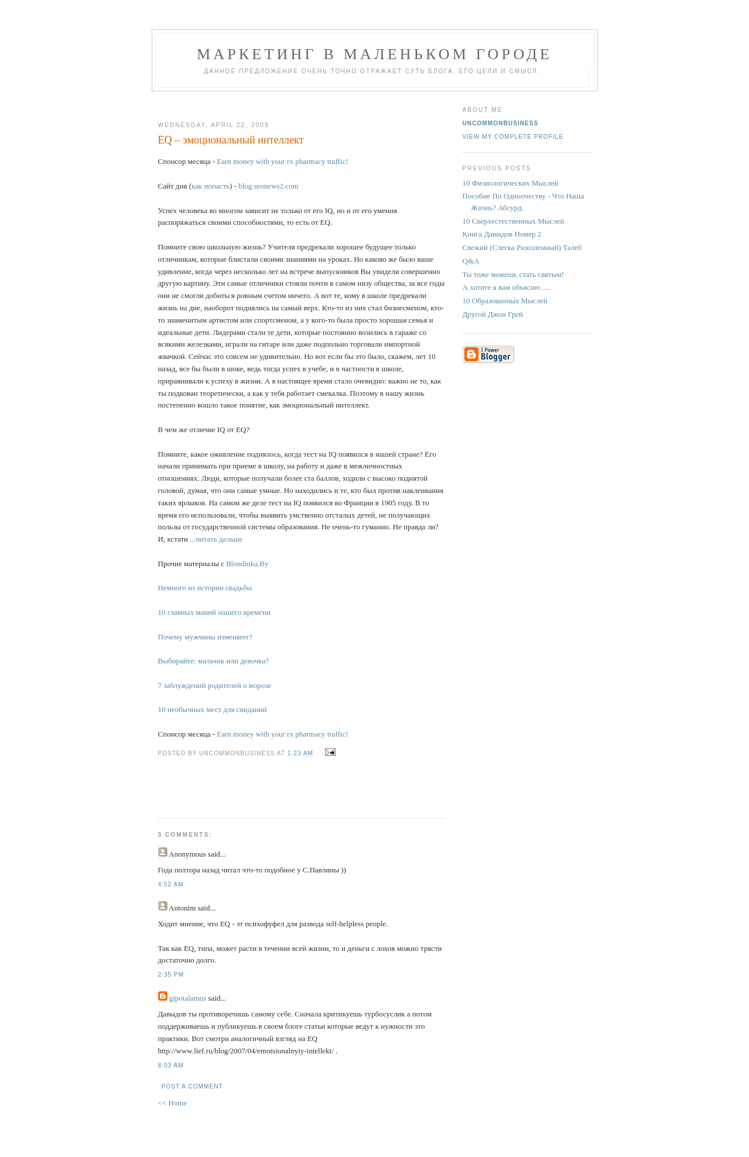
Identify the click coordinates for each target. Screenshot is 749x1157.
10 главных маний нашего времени (214, 612)
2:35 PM (171, 974)
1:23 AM (300, 753)
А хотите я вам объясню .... (506, 287)
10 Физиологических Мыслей (511, 183)
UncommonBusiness (501, 123)
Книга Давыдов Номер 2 (502, 234)
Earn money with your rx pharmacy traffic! (282, 161)
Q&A (471, 260)
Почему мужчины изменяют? (205, 636)
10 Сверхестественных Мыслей (514, 221)
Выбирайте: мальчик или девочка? (213, 660)
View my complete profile (513, 137)
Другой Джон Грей (493, 314)
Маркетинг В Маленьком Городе (374, 54)
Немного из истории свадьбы (205, 587)
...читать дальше (216, 539)
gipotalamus (188, 998)
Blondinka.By (247, 563)
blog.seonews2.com (268, 186)
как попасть (210, 186)
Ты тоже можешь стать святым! (514, 274)
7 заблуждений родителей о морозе (215, 685)
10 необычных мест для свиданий (212, 709)
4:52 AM (171, 884)
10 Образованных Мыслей (505, 300)
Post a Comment (192, 1086)
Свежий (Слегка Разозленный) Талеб (522, 247)
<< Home (172, 1102)
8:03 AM (171, 1065)
